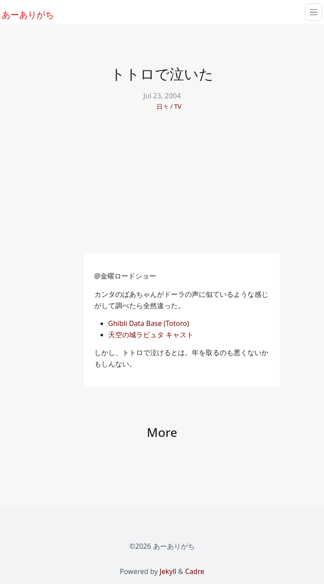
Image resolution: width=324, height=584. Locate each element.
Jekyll (168, 571)
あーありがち (23, 13)
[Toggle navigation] (313, 12)
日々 (163, 106)
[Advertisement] (162, 188)
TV (178, 106)
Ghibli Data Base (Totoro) (149, 323)
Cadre (194, 571)
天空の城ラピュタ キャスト (151, 334)
